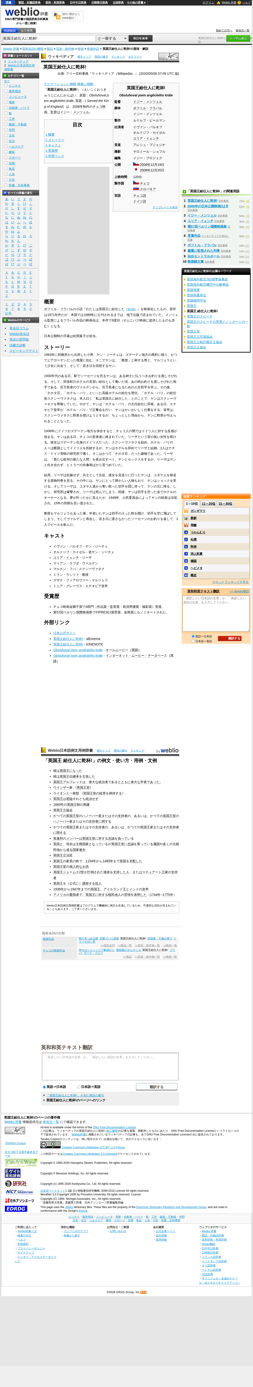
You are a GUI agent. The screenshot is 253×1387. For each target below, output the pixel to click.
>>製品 (127, 956)
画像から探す (72, 1235)
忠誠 (111, 838)
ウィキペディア (61, 57)
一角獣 (74, 793)
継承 (76, 776)
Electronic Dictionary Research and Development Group (171, 1207)
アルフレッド (72, 782)
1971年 (52, 315)
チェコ (145, 183)
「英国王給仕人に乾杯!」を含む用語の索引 (75, 1095)
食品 (12, 168)
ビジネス (15, 85)
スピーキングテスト (23, 351)
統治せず (91, 799)
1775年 (168, 895)
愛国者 (74, 895)
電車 (12, 102)
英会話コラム (19, 328)
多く (166, 844)
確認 (194, 561)
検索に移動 (85, 84)
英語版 (131, 309)
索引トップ (84, 56)
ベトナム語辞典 (211, 1269)
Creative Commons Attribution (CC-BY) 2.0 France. (93, 1147)
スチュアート (152, 872)
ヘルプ (246, 2)
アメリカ (59, 895)
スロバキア (148, 189)
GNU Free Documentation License (114, 1127)
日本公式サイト (64, 633)
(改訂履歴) (112, 1130)
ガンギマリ (198, 511)
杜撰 (194, 539)
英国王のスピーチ (200, 316)
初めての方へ (224, 30)
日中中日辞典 (78, 2)
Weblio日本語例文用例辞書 (70, 750)
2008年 (145, 170)
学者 (143, 782)
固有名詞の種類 (32, 48)
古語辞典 (118, 2)
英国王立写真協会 (200, 337)
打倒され (93, 872)
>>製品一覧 (125, 945)
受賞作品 (194, 236)
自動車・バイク (19, 108)
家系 (69, 861)
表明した (140, 895)
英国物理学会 (196, 300)
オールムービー (117, 650)
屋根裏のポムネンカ (128, 950)
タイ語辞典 (209, 1265)
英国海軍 (193, 290)
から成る (66, 850)
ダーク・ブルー (93, 953)
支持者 (122, 816)
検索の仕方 (24, 1235)
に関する (104, 821)
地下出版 (132, 315)
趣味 (12, 152)
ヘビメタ (197, 568)
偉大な (93, 782)
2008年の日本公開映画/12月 (208, 206)
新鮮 (194, 518)
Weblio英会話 (19, 334)
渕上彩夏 (197, 553)
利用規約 (23, 1243)
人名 (12, 174)
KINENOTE (94, 644)
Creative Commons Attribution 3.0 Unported (89, 1153)
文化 (12, 135)
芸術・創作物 (65, 48)
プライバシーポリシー (31, 1248)
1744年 (155, 895)
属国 (156, 844)
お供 (85, 866)
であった (153, 782)
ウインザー (61, 787)
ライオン (59, 793)
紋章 (102, 793)
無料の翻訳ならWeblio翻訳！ (71, 16)
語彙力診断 (17, 345)
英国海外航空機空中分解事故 (208, 284)
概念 (194, 575)
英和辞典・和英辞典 (214, 1239)
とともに (124, 782)
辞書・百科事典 (19, 185)
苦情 (127, 895)
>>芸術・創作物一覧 (147, 945)
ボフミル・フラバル (147, 108)
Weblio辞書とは (27, 1231)
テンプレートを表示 (165, 207)
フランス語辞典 (211, 1256)
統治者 (103, 782)
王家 (165, 872)
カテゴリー (135, 56)
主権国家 (82, 844)
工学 (12, 119)
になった (75, 770)
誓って (142, 844)
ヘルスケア (16, 146)
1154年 (90, 861)
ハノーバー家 (92, 816)
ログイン (209, 2)
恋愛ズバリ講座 (109, 938)
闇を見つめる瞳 (88, 938)
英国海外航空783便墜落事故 (207, 279)
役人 (98, 883)
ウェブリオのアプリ (76, 1231)
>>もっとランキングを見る (230, 582)
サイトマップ (26, 1252)
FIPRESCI (103, 612)
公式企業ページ (165, 1231)
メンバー (72, 838)
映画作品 (93, 48)
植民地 (113, 895)
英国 (56, 844)
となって (95, 844)
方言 (12, 179)
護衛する (88, 883)
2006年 (145, 164)
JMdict (69, 1207)
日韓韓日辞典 (99, 2)
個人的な (75, 866)
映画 (81, 48)
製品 (50, 48)
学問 (12, 130)
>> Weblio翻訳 (239, 591)
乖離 (194, 525)
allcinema (93, 639)
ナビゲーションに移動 (60, 84)
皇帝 (145, 889)
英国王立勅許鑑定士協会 (204, 342)
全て (7, 81)
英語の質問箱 (19, 339)
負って (122, 838)
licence (83, 1210)
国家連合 (79, 850)
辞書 (8, 2)
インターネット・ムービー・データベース (136, 655)
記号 (8, 313)
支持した (119, 872)
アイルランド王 (114, 889)
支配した (135, 861)
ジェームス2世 (73, 872)
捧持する (115, 793)
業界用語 (15, 91)
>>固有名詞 (107, 945)
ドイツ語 (139, 201)
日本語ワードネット (52, 1190)
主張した (88, 776)
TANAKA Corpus (15, 1143)
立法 (66, 855)
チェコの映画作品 (54, 950)
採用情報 (161, 1239)
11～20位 (208, 503)
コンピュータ (18, 96)
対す (101, 838)
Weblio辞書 (79, 1134)
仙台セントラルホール (204, 256)
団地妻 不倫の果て (159, 938)
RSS (143, 1292)
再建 (86, 804)
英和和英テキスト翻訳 (67, 1047)
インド (134, 889)
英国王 (64, 770)
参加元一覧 (243, 30)
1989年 (89, 315)
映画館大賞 (196, 261)
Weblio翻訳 (208, 1243)
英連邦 (58, 838)
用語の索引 (101, 56)
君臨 (69, 799)
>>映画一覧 (170, 945)
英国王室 (83, 787)
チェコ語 (139, 195)
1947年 (75, 889)
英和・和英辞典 (55, 2)
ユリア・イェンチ (146, 138)
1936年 (58, 889)
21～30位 (225, 503)
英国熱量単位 (196, 295)
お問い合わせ (118, 1231)
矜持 (194, 546)
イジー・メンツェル (147, 102)
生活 (12, 141)
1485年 (108, 861)
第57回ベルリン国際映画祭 (72, 612)
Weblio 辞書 (229, 2)
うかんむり (198, 532)
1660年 (58, 804)
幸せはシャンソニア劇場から (97, 950)
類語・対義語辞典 (29, 2)
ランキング (118, 56)
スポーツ (15, 157)
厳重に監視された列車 (204, 250)
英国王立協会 (63, 810)
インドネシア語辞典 (214, 1261)
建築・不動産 (18, 124)
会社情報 (161, 1235)
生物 (12, 163)
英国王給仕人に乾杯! (68, 639)
